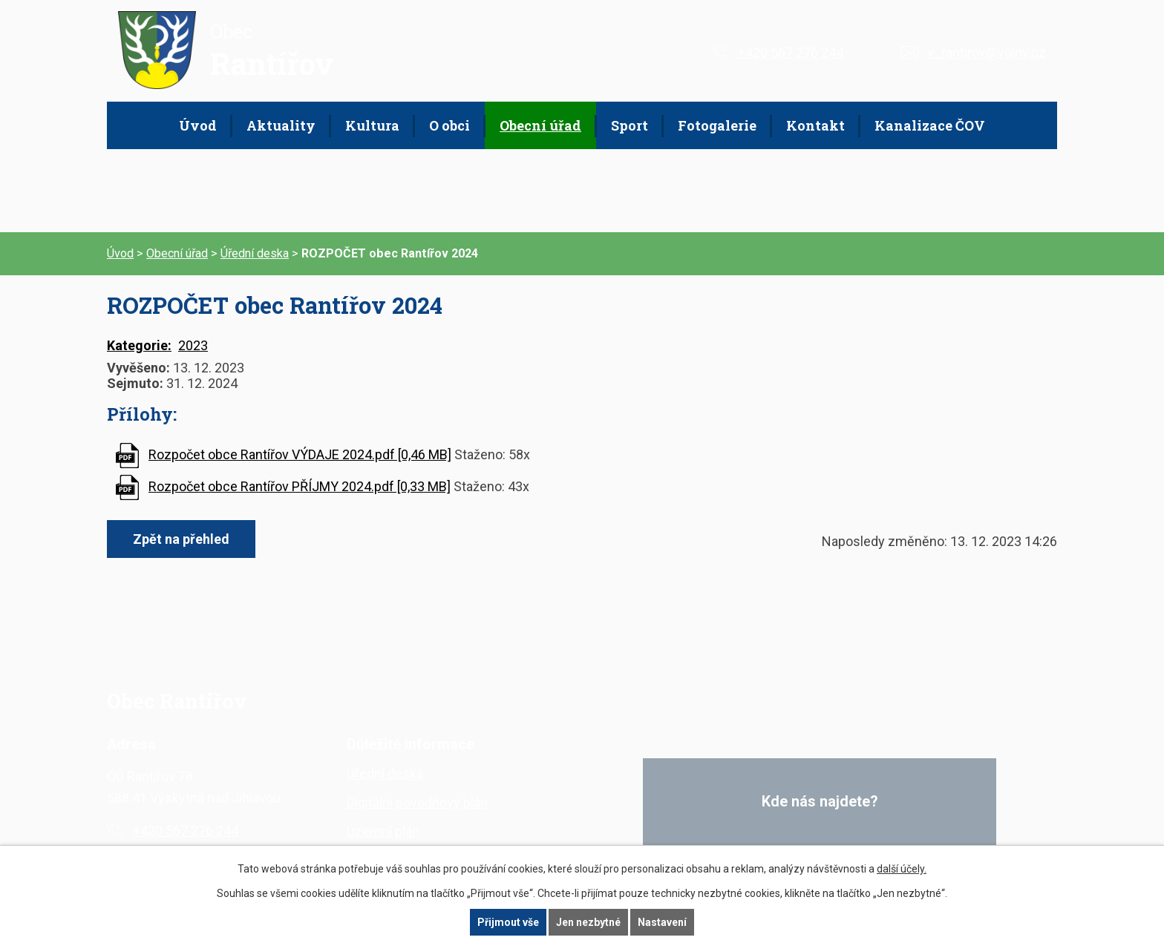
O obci (449, 125)
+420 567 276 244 (790, 52)
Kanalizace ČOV (929, 125)
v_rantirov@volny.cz (986, 52)
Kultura (372, 125)
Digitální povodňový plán (417, 802)
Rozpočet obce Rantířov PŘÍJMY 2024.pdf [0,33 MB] (299, 486)
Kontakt (815, 125)
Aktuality (280, 125)
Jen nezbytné (588, 922)
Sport (629, 125)
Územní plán (383, 831)
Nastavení (662, 922)
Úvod (198, 125)
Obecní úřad (540, 125)
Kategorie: (139, 345)
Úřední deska (254, 253)
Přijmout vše (508, 922)
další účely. (901, 869)
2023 (193, 345)
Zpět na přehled (181, 539)
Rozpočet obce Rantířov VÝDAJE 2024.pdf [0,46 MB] (299, 454)
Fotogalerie (717, 125)
